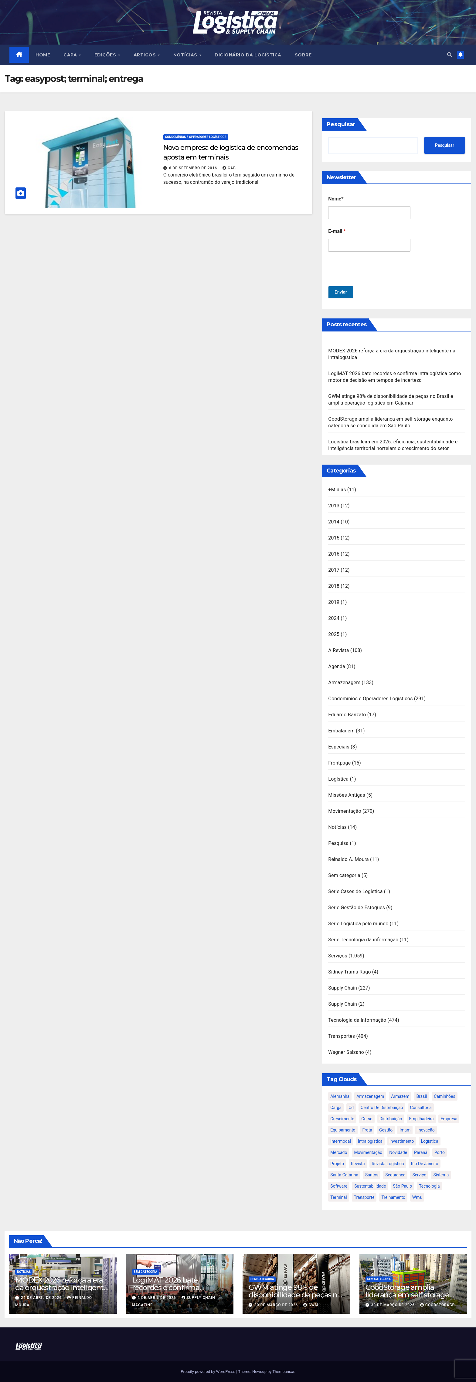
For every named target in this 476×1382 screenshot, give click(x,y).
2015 (333, 538)
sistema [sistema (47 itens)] (441, 1174)
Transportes (341, 1036)
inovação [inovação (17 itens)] (426, 1130)
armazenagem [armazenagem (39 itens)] (370, 1096)
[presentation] (374, 282)
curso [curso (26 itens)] (366, 1118)
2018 (333, 586)
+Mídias (337, 490)
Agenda (336, 666)
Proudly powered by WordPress (208, 1371)
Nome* (335, 199)
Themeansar (283, 1371)
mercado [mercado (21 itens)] (338, 1152)
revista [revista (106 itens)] (358, 1163)
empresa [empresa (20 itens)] (448, 1118)
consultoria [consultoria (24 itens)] (421, 1107)
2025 (333, 634)
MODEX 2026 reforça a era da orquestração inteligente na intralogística (61, 1288)
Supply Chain (342, 988)
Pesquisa (338, 843)
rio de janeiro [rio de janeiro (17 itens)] (424, 1163)
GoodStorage (437, 1305)
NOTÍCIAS (186, 55)
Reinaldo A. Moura (348, 859)
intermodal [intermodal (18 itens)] (340, 1141)
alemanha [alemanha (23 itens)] (339, 1096)
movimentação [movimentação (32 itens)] (368, 1152)
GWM (310, 1305)
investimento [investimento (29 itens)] (401, 1141)
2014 (333, 522)
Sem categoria (344, 875)
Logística (338, 779)
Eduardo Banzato (347, 715)
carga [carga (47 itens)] (336, 1107)
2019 (333, 602)
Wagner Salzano (346, 1052)
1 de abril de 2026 (157, 1298)
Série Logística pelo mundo (358, 923)
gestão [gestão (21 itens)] (386, 1130)
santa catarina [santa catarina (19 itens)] (344, 1174)
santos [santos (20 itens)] (371, 1174)
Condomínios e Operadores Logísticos (195, 137)
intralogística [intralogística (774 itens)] (370, 1141)
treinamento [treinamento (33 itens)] (393, 1197)
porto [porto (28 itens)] (439, 1152)
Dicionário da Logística (248, 55)
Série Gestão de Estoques (356, 907)
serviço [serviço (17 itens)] (419, 1174)
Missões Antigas (346, 795)
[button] (449, 55)
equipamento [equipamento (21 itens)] (342, 1130)
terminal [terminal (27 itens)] (338, 1197)
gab (229, 168)
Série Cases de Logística (355, 891)
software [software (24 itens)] (338, 1186)
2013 (333, 506)
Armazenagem (344, 682)
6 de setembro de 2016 (193, 168)
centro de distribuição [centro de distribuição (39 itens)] (382, 1107)
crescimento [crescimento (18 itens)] (342, 1118)
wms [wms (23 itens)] (417, 1197)
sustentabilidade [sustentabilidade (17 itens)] (370, 1186)
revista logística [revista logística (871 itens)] (388, 1163)
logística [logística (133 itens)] (429, 1141)
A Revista (338, 650)
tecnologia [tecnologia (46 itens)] (429, 1186)
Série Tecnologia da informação (363, 940)
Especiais (338, 747)
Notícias (337, 827)
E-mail (336, 231)
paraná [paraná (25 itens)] (420, 1152)
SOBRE (303, 55)
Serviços (337, 956)
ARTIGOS (145, 55)
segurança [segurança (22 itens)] (395, 1174)
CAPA (71, 55)
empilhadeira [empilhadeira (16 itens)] (421, 1118)
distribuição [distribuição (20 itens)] (390, 1118)
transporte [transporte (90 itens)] (364, 1197)
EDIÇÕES (105, 55)
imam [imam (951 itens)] (404, 1130)
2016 (333, 554)
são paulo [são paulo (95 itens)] (402, 1186)
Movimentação (344, 811)
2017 (333, 570)
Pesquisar (341, 124)
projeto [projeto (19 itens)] (337, 1163)
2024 (333, 618)
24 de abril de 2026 (42, 1298)
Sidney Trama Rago (349, 972)
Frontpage (339, 763)
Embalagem (341, 731)
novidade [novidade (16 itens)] (398, 1152)
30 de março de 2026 (276, 1305)
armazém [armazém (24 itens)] (400, 1096)
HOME (43, 55)
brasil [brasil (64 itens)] (421, 1096)
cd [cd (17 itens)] (351, 1107)
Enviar (341, 292)
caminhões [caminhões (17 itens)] (444, 1096)
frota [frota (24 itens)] (367, 1130)
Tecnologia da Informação (357, 1020)
